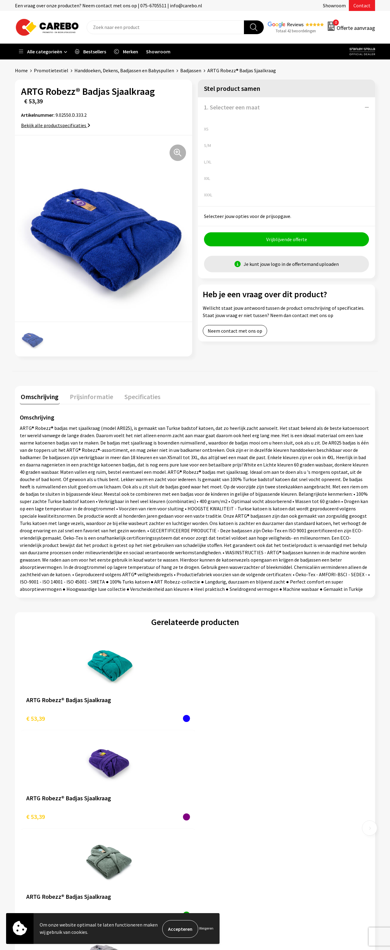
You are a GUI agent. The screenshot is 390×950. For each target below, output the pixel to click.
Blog (207, 797)
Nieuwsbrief (214, 834)
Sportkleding (305, 806)
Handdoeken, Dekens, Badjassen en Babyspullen (124, 70)
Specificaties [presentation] (137, 395)
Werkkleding (305, 787)
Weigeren (206, 929)
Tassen (299, 824)
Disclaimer (124, 852)
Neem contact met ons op (235, 332)
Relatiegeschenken (312, 815)
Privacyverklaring (131, 834)
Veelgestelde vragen (134, 815)
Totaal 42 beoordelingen (296, 31)
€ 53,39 (35, 717)
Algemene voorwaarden (138, 806)
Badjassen (190, 70)
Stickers (300, 834)
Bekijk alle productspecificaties (55, 125)
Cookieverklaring (131, 824)
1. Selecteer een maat (232, 107)
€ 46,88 (298, 717)
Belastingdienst (130, 778)
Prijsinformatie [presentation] (88, 395)
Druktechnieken (130, 843)
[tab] (39, 397)
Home (21, 70)
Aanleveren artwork (134, 787)
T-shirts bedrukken (222, 806)
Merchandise (215, 815)
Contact (361, 5)
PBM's (298, 797)
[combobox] (165, 27)
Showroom (334, 5)
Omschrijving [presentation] (39, 395)
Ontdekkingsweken (222, 778)
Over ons (211, 787)
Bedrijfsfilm (214, 824)
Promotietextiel (51, 70)
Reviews (295, 24)
